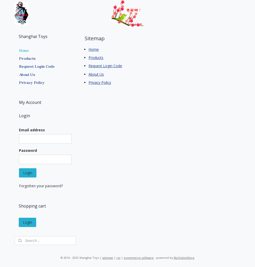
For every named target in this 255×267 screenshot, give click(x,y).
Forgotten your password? (41, 185)
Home (94, 49)
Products (96, 57)
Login (27, 172)
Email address (32, 129)
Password (28, 150)
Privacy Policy (100, 82)
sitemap (107, 258)
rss (118, 258)
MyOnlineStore (184, 258)
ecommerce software (139, 258)
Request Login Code (105, 65)
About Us (96, 74)
